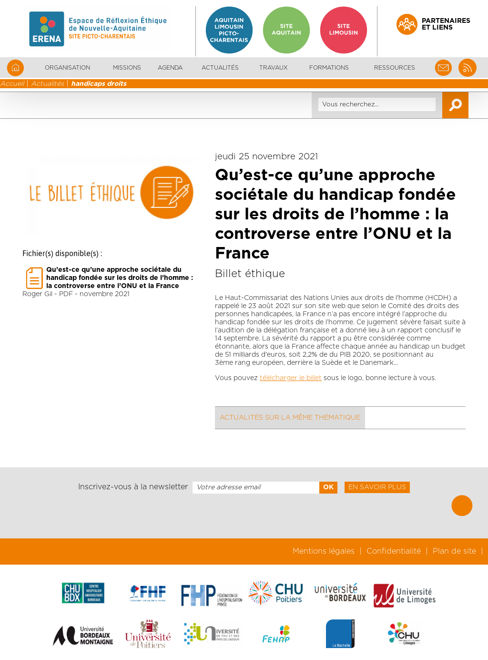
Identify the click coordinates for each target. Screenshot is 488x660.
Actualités (220, 68)
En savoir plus (377, 487)
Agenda (170, 68)
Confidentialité (393, 551)
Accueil (12, 84)
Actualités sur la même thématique (290, 417)
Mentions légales (324, 551)
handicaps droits (98, 84)
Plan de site (454, 551)
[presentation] (244, 516)
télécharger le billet (291, 378)
